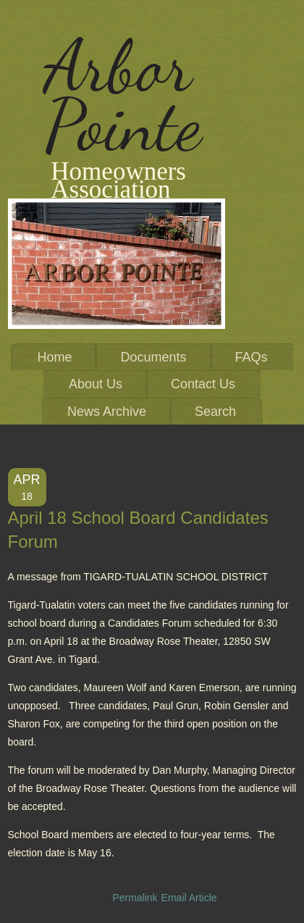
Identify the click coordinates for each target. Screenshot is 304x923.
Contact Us (203, 384)
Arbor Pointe (122, 95)
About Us (95, 384)
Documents (153, 357)
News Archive (106, 411)
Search (215, 411)
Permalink (134, 897)
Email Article (189, 897)
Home (54, 357)
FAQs (251, 357)
